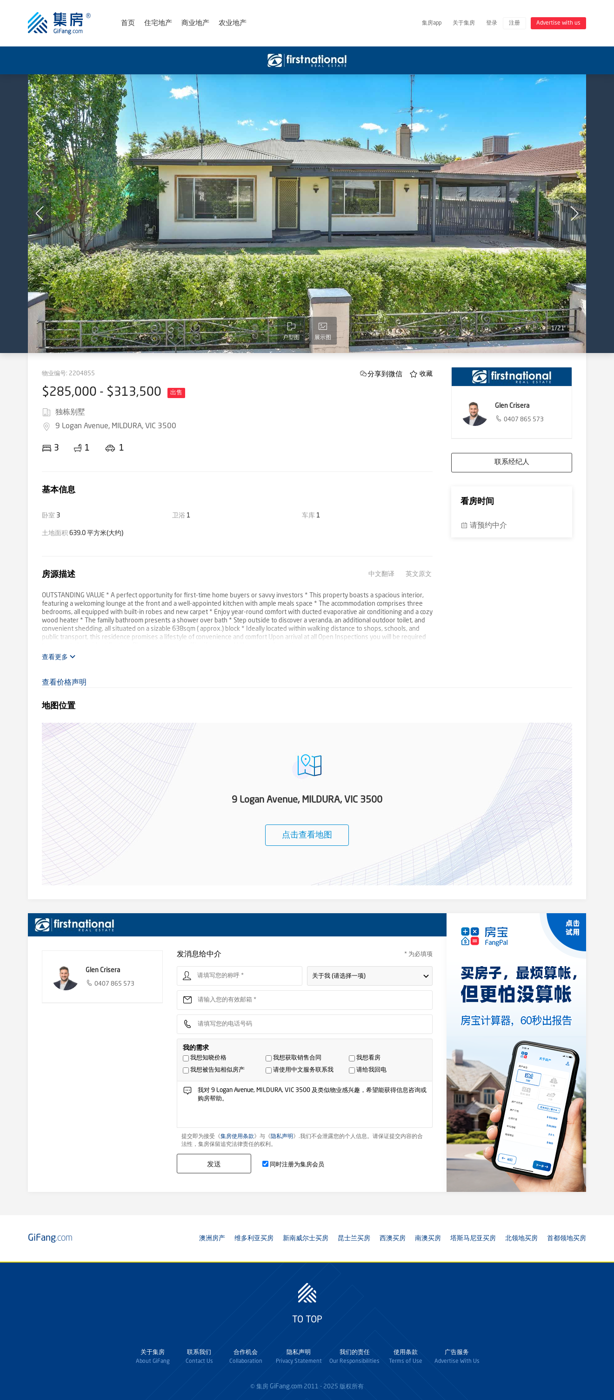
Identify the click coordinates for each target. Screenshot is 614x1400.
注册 (514, 23)
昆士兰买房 (354, 1238)
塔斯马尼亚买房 (473, 1238)
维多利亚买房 (254, 1238)
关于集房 (464, 23)
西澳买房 (393, 1238)
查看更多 (59, 657)
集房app (431, 23)
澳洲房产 (212, 1238)
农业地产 (233, 23)
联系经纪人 (511, 462)
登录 (491, 23)
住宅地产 (158, 23)
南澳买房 (428, 1238)
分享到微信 (384, 373)
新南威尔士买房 (305, 1238)
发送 (214, 1163)
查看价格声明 (64, 683)
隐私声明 (282, 1136)
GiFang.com (286, 1386)
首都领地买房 (566, 1238)
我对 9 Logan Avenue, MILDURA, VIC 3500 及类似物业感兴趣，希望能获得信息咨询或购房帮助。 (312, 1106)
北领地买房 (521, 1238)
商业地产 (195, 23)
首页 (128, 23)
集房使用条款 (237, 1136)
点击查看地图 (307, 835)
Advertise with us (558, 23)
